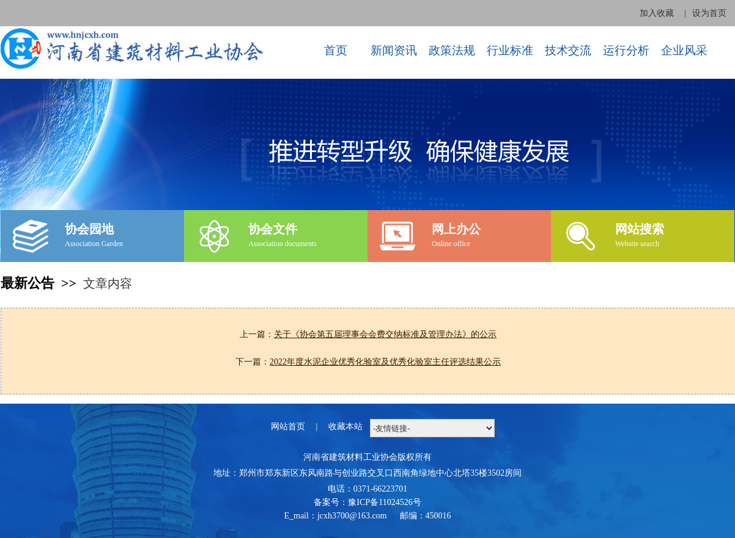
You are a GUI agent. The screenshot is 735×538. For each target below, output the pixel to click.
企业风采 (684, 50)
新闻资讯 (394, 50)
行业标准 (510, 50)
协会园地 (89, 229)
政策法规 (452, 50)
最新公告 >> (42, 283)
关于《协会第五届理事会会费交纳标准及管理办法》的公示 (385, 334)
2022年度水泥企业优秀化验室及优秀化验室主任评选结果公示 (385, 361)
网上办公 (456, 229)
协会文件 (272, 229)
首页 (335, 50)
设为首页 (709, 13)
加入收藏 (657, 13)
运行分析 (626, 50)
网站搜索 (639, 229)
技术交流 (568, 50)
